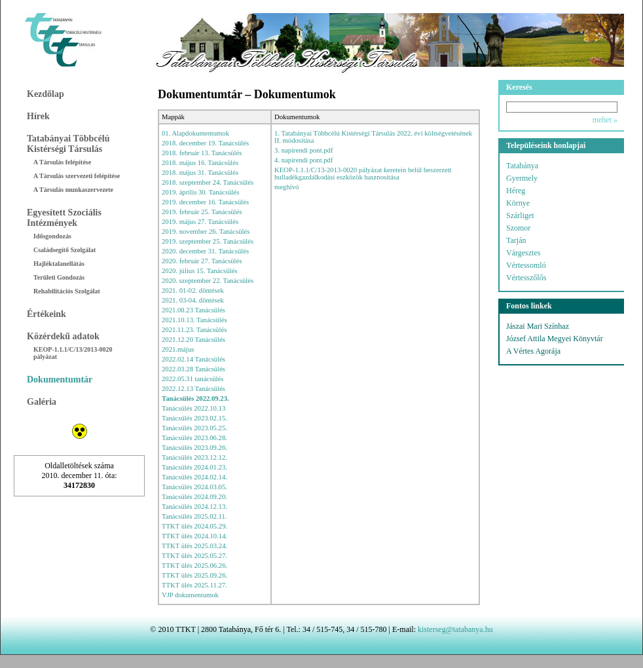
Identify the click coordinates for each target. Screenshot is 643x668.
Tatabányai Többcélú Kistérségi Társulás (68, 144)
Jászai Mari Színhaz (537, 326)
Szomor (518, 227)
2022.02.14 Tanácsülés (193, 359)
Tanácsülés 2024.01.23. (194, 467)
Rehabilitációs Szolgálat (66, 291)
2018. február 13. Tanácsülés (202, 153)
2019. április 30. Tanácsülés (200, 192)
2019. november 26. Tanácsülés (205, 231)
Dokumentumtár (59, 379)
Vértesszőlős (526, 277)
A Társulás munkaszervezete (73, 189)
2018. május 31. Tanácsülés (200, 172)
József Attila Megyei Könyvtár (554, 338)
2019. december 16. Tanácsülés (205, 202)
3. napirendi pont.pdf (303, 150)
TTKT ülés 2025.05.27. (194, 555)
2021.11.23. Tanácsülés (194, 329)
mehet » (605, 119)
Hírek (38, 116)
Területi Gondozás (58, 277)
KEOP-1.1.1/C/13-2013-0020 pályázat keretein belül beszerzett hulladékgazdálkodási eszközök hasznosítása (362, 173)
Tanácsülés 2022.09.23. (195, 398)
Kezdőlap (45, 94)
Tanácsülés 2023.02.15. (194, 418)
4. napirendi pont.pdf (303, 160)
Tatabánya (522, 165)
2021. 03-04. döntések (193, 300)
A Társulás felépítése (62, 162)
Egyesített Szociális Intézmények (64, 218)
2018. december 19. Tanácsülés (205, 143)
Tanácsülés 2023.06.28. (194, 437)
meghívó (286, 187)
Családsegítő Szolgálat (64, 249)
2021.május (178, 349)
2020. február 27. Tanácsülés (202, 261)
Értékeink (46, 314)
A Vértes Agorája (533, 351)
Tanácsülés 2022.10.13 (193, 408)
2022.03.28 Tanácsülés (193, 369)
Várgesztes (523, 252)
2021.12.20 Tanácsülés (193, 339)
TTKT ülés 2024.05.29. (194, 526)
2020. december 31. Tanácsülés (205, 251)
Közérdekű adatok (63, 336)
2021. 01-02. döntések (193, 290)
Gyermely (522, 178)
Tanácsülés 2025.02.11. (194, 516)
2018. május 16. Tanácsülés (200, 162)
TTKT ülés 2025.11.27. (194, 585)
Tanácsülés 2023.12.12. (194, 457)
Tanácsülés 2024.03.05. (194, 487)
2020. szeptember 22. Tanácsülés (207, 280)
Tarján (516, 240)
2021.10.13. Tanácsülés (194, 320)
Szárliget (520, 215)
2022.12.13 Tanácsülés (193, 388)
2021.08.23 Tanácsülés (193, 310)
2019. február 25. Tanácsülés (202, 211)
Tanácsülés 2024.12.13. (194, 506)
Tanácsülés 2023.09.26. (194, 447)
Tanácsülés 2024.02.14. (194, 477)
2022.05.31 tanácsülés (192, 378)
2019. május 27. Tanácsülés (200, 221)
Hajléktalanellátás (58, 263)
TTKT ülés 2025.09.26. (194, 575)
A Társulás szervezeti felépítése (76, 175)
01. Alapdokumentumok (195, 133)
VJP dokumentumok (190, 595)
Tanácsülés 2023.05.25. (194, 428)
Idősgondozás (52, 236)
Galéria (41, 402)
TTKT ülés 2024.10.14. (194, 536)
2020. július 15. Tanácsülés (199, 270)
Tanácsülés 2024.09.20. (194, 496)
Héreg (515, 190)
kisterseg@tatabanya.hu (455, 629)
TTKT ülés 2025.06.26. (194, 565)
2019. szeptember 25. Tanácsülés (207, 241)
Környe (518, 203)
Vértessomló (526, 265)
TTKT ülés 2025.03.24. (194, 545)
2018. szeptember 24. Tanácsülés (207, 182)
